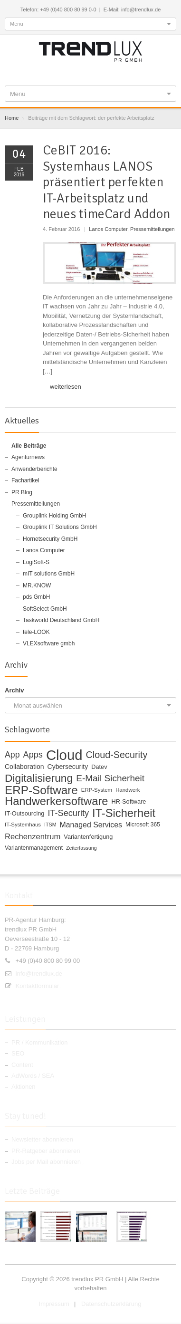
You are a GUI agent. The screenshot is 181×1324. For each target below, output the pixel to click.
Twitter (76, 72)
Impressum (54, 1303)
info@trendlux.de (39, 973)
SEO (17, 1053)
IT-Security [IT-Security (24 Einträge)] (68, 813)
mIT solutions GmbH (49, 573)
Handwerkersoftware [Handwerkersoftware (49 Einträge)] (56, 801)
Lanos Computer (108, 229)
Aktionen (23, 1086)
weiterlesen (65, 386)
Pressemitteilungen (152, 229)
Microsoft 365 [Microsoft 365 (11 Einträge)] (142, 824)
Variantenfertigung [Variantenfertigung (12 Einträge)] (88, 836)
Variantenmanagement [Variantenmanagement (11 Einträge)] (34, 847)
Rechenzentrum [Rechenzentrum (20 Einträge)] (32, 836)
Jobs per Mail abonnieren (46, 1161)
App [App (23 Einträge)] (12, 754)
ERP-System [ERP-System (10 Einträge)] (96, 790)
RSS (107, 72)
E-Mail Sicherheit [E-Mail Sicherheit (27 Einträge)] (110, 778)
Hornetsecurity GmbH (50, 539)
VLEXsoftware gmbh (49, 643)
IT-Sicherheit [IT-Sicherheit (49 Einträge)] (123, 813)
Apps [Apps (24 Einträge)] (33, 754)
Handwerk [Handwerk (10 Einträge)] (127, 790)
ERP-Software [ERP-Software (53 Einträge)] (41, 790)
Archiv (14, 690)
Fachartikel (25, 480)
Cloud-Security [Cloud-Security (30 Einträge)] (117, 755)
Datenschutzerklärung (111, 1303)
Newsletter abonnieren (42, 1139)
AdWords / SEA (32, 1075)
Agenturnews (28, 457)
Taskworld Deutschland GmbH (61, 620)
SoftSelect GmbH (45, 608)
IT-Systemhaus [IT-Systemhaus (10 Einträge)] (23, 824)
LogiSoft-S (36, 562)
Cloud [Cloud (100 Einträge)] (64, 755)
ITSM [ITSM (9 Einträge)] (50, 824)
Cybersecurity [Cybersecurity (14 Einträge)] (68, 766)
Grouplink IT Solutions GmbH (60, 527)
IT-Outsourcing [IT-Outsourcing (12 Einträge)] (24, 813)
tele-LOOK (36, 632)
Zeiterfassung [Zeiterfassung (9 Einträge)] (81, 848)
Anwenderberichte (34, 469)
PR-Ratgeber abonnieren (45, 1150)
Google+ (91, 72)
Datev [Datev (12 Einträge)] (99, 766)
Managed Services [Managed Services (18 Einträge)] (91, 825)
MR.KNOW (37, 585)
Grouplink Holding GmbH (54, 515)
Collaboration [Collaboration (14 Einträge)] (24, 766)
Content (22, 1064)
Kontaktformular (37, 985)
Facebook (61, 72)
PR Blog (21, 492)
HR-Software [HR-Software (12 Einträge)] (129, 801)
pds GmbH (36, 597)
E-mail (122, 72)
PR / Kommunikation (39, 1042)
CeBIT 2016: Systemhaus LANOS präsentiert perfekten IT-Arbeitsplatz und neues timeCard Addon (106, 182)
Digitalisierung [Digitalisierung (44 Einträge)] (39, 778)
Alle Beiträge (28, 445)
